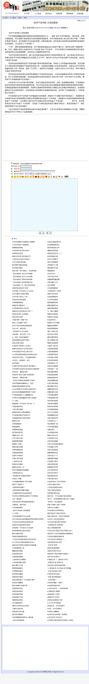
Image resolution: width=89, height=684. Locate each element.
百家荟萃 (59, 13)
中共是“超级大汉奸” (54, 495)
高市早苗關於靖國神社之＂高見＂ (23, 394)
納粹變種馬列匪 (52, 313)
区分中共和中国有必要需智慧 (22, 336)
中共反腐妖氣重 (52, 437)
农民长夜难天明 (52, 428)
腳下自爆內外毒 (17, 544)
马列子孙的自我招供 (54, 500)
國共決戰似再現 (52, 347)
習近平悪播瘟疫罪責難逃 (20, 480)
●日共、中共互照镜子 (54, 619)
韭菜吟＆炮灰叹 (17, 466)
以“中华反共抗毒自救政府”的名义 (23, 552)
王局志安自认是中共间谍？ (21, 269)
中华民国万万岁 (52, 448)
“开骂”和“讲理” (52, 555)
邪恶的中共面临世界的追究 (21, 535)
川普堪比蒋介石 (17, 483)
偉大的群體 (51, 295)
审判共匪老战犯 (52, 411)
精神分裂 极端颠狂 (53, 558)
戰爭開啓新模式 (17, 578)
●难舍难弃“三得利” (53, 604)
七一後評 (15, 411)
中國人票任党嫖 (17, 469)
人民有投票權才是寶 (19, 573)
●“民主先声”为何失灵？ (55, 628)
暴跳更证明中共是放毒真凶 (21, 423)
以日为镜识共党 (52, 480)
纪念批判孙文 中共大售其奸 (56, 492)
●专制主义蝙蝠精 (53, 622)
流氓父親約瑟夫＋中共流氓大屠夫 (23, 590)
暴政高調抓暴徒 (52, 319)
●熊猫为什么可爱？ (53, 607)
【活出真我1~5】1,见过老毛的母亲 (23, 295)
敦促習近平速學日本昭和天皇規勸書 (24, 555)
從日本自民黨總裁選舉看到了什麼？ (24, 402)
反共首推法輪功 (17, 278)
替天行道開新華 (52, 272)
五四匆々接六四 (52, 356)
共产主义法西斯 (52, 423)
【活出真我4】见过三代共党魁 (22, 287)
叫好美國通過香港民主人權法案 (22, 628)
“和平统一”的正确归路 (54, 512)
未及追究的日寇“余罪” (54, 552)
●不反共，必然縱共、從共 (21, 371)
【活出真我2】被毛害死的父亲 (22, 293)
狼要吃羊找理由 (52, 324)
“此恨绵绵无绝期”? (18, 498)
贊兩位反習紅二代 (18, 477)
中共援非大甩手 (52, 472)
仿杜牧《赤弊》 (17, 489)
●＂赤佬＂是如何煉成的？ (21, 347)
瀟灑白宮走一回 (17, 446)
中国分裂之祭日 (52, 489)
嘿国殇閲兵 (51, 281)
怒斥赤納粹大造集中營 (19, 596)
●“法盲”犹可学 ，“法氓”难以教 (57, 599)
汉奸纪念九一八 (52, 466)
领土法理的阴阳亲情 (54, 538)
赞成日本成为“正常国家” (20, 324)
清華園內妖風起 (17, 440)
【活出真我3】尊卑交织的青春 (22, 290)
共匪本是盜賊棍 (52, 451)
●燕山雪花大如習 (18, 353)
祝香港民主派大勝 (18, 622)
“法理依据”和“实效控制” (55, 535)
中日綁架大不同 (52, 457)
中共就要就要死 (17, 518)
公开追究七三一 (52, 431)
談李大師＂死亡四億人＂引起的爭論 (24, 281)
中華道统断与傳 (52, 408)
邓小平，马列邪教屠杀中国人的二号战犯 (60, 509)
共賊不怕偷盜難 (52, 376)
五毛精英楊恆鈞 (52, 298)
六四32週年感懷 (17, 420)
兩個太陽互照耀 (17, 457)
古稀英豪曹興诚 (17, 313)
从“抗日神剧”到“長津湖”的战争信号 (24, 399)
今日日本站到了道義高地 (20, 255)
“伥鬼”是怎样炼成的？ (54, 587)
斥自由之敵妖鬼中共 (54, 252)
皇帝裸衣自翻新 (17, 584)
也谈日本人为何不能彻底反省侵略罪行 (60, 544)
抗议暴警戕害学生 (53, 255)
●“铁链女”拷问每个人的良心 (21, 356)
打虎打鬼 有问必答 (53, 584)
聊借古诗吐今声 (52, 446)
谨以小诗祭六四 (52, 342)
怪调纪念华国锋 (17, 474)
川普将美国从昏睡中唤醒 (20, 500)
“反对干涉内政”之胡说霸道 (21, 521)
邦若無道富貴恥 (52, 385)
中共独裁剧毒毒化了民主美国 (22, 492)
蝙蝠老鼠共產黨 (17, 561)
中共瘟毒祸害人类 (18, 558)
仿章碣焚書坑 (16, 434)
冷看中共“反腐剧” (53, 518)
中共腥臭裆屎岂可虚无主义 (21, 425)
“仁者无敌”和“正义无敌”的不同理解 (59, 578)
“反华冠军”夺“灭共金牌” (20, 342)
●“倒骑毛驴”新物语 (53, 602)
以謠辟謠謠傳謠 (17, 567)
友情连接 (80, 13)
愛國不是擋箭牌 (52, 353)
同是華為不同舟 (17, 599)
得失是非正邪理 (52, 345)
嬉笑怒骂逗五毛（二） (54, 264)
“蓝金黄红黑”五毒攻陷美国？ (22, 486)
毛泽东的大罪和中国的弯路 (56, 576)
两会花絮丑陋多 (52, 382)
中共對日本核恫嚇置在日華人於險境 (24, 408)
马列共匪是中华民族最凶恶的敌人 (23, 512)
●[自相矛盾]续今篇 (53, 596)
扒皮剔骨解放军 (52, 307)
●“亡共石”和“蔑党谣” (54, 613)
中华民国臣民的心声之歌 (20, 319)
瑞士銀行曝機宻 (17, 593)
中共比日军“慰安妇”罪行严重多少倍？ (60, 541)
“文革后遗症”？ (52, 590)
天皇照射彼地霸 (52, 359)
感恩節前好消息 (17, 610)
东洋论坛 (48, 13)
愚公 (19, 18)
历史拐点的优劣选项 (19, 310)
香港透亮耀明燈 (52, 339)
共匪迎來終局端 (17, 604)
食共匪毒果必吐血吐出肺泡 (21, 541)
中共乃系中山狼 (17, 448)
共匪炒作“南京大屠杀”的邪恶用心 (23, 385)
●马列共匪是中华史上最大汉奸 (22, 362)
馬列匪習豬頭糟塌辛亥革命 (21, 397)
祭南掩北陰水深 (52, 388)
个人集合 (38, 13)
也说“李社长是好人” (54, 567)
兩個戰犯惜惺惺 (17, 258)
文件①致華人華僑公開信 (20, 304)
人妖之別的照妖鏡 (18, 630)
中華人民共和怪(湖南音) (55, 454)
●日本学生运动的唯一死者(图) (57, 625)
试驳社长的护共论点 (54, 561)
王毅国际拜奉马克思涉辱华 (21, 428)
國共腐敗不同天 (52, 397)
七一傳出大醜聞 (52, 321)
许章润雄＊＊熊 (52, 379)
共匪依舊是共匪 (52, 474)
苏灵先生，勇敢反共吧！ (20, 382)
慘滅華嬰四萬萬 (17, 451)
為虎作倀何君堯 (17, 602)
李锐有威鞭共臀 (52, 391)
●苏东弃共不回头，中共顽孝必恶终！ (24, 368)
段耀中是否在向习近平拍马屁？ (22, 359)
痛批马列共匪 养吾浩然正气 (21, 267)
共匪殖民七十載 (52, 275)
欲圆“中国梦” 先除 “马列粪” (56, 515)
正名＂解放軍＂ (17, 509)
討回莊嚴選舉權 (52, 362)
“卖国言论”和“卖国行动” (55, 573)
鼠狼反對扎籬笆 (17, 587)
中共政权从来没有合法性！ (21, 261)
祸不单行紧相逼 (17, 625)
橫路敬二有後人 (17, 454)
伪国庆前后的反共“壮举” (20, 298)
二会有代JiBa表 (17, 472)
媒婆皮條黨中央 (52, 316)
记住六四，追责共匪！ (19, 339)
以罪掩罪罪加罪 (52, 365)
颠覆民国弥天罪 (52, 399)
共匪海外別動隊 (52, 414)
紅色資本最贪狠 (52, 371)
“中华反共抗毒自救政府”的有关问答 (24, 550)
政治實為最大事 (52, 267)
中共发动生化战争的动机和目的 (22, 532)
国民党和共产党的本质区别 (56, 524)
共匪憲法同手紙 (17, 264)
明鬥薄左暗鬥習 (17, 443)
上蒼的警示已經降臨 (19, 570)
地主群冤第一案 (52, 434)
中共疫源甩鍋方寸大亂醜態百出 (22, 405)
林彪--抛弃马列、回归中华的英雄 (58, 526)
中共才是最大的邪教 (19, 272)
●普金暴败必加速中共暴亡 (21, 350)
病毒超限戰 (16, 437)
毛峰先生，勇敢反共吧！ (20, 388)
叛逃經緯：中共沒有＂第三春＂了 (23, 414)
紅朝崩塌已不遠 (17, 607)
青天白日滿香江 (52, 269)
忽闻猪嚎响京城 (52, 425)
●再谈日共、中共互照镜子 (56, 616)
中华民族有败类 (52, 405)
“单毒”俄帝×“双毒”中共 (20, 330)
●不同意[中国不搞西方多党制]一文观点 (60, 630)
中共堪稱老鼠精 (52, 420)
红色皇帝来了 (51, 330)
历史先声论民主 (52, 483)
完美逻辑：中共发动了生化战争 (22, 538)
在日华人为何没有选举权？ (56, 529)
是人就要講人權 (52, 350)
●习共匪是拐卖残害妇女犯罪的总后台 (24, 365)
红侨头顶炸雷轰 (52, 394)
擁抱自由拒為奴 (52, 261)
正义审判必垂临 (52, 310)
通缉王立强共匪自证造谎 (20, 616)
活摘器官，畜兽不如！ (19, 515)
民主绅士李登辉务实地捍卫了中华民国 (25, 506)
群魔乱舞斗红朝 (52, 402)
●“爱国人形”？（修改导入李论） (58, 570)
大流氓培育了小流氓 (54, 301)
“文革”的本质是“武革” (54, 581)
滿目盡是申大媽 (52, 278)
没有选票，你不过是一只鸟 (21, 345)
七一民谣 (15, 524)
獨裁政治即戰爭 (52, 336)
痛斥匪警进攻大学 (53, 258)
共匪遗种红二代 (52, 373)
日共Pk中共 (51, 284)
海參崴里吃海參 (52, 469)
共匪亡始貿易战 (52, 460)
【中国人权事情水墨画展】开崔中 (23, 391)
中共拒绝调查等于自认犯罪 (21, 526)
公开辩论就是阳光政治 (54, 498)
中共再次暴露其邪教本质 (55, 547)
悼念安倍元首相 (17, 327)
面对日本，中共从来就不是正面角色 (59, 506)
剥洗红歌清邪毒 (52, 417)
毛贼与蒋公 (51, 440)
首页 (6, 18)
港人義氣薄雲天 (17, 613)
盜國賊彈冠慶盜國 (53, 290)
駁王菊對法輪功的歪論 (19, 275)
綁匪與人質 (16, 431)
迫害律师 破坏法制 (53, 503)
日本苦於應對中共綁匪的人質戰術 (23, 252)
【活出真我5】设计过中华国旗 (22, 284)
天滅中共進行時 (17, 619)
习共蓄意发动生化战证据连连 (22, 503)
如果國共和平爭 (52, 477)
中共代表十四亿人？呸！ (20, 307)
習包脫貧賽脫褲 (17, 463)
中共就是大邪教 (52, 368)
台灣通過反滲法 (17, 581)
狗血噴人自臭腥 (52, 327)
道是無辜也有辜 (17, 564)
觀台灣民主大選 (17, 576)
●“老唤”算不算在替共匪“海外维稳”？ (24, 376)
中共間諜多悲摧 (52, 443)
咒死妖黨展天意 (17, 417)
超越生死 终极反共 (18, 316)
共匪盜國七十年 (52, 293)
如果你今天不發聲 (53, 333)
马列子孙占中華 (52, 287)
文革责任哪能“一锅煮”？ (55, 593)
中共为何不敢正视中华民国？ (57, 532)
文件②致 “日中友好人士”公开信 (23, 301)
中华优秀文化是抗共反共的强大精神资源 (25, 379)
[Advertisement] (21, 137)
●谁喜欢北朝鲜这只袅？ (55, 610)
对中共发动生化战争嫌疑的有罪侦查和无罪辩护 (28, 529)
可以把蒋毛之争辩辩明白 (55, 521)
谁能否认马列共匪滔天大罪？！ (22, 321)
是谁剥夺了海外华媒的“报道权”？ (58, 564)
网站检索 (70, 13)
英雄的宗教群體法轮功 (19, 547)
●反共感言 (15, 373)
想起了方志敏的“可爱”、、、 (22, 333)
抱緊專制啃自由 (52, 463)
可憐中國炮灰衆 (17, 460)
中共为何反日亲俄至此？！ (56, 550)
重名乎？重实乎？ (18, 495)
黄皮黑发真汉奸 (52, 486)
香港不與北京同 (52, 304)
